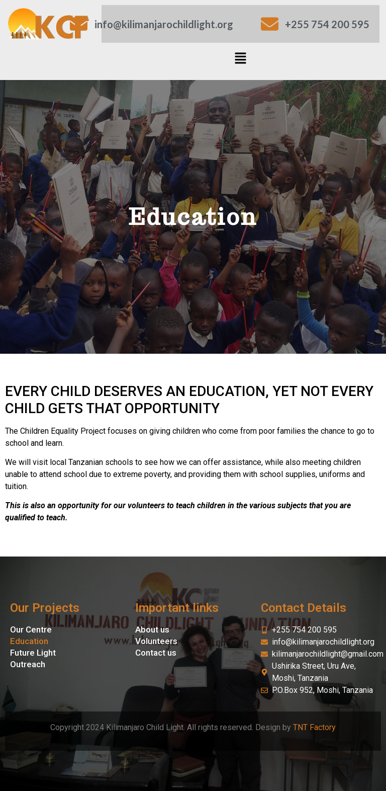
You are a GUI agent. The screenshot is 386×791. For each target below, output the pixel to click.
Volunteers (156, 641)
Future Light (33, 653)
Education (29, 641)
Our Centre (31, 629)
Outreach (27, 664)
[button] (241, 59)
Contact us (155, 653)
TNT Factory (314, 727)
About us (152, 629)
